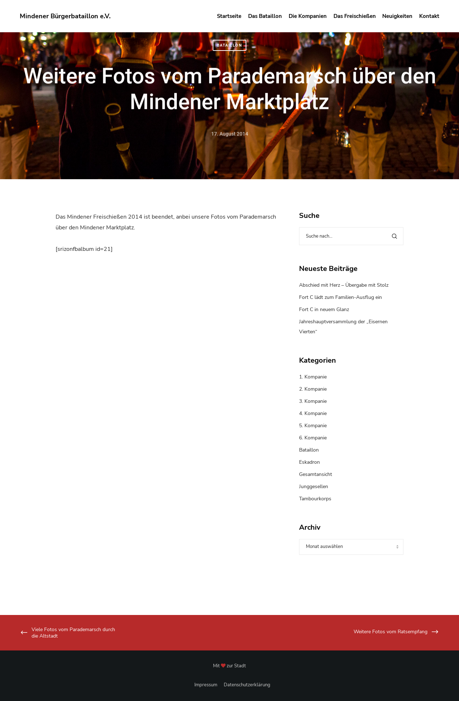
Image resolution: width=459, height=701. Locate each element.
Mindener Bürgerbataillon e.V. (65, 16)
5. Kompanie (313, 425)
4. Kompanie (313, 413)
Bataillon (229, 45)
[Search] (394, 236)
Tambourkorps (315, 498)
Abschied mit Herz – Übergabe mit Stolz (343, 285)
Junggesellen (313, 486)
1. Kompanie (313, 376)
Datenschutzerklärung (247, 685)
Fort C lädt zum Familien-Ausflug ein (340, 297)
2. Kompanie (313, 389)
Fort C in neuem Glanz (324, 309)
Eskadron (309, 462)
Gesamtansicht (315, 474)
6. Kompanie (313, 437)
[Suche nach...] (351, 236)
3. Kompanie (313, 401)
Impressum (205, 685)
